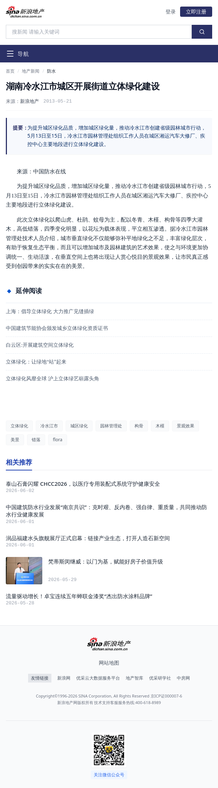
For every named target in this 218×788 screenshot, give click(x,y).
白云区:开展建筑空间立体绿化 (40, 345)
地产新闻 (30, 71)
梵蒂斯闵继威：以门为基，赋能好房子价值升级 (105, 561)
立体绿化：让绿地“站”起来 (36, 362)
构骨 (139, 426)
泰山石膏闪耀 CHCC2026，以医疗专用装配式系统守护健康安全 (83, 483)
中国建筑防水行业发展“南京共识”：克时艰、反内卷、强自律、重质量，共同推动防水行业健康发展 (106, 510)
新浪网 (63, 678)
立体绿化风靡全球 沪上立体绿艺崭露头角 (52, 378)
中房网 (183, 678)
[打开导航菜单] (17, 53)
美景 (15, 440)
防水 (51, 71)
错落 (36, 440)
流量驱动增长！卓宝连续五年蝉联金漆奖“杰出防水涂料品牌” (79, 596)
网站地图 (109, 662)
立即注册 (196, 11)
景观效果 (185, 426)
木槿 (160, 426)
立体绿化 (19, 426)
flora (57, 440)
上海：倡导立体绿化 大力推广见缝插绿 (50, 311)
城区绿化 (79, 426)
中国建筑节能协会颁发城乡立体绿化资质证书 (57, 328)
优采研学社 (160, 678)
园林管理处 (111, 426)
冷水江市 (49, 426)
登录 (171, 11)
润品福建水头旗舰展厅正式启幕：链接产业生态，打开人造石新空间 (88, 538)
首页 (10, 71)
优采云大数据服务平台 (98, 678)
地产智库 (134, 678)
